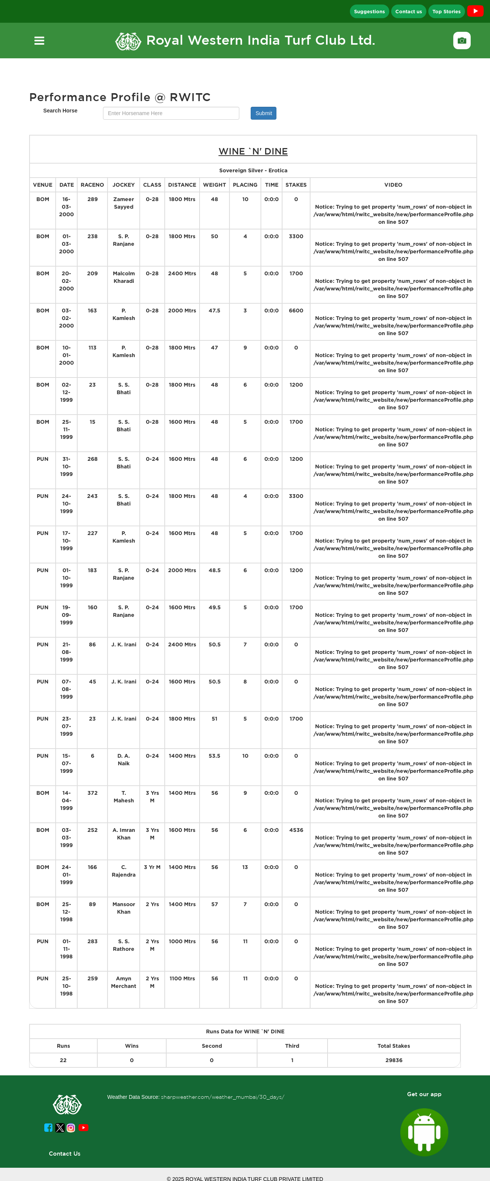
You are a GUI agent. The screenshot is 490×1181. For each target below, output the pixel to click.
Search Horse (60, 111)
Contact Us (65, 1153)
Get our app (424, 1094)
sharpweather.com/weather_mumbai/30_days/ (222, 1097)
